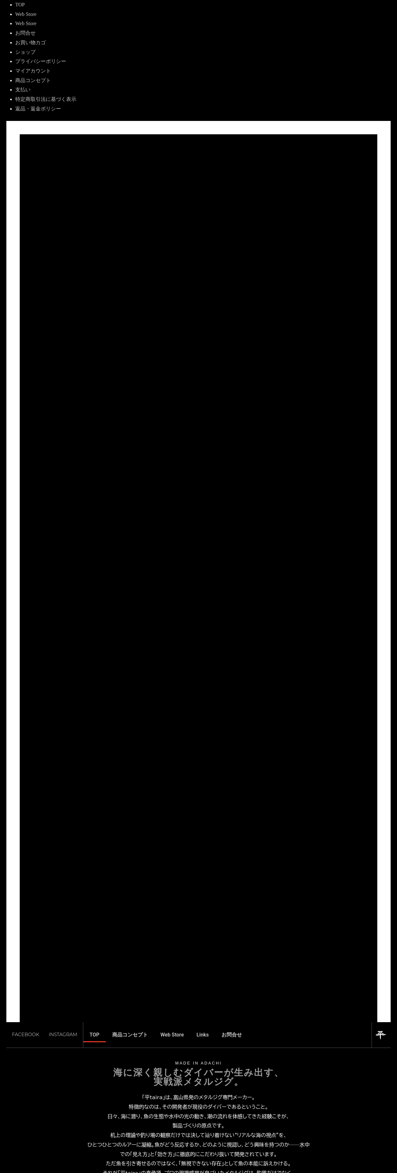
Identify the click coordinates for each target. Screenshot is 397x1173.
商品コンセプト (33, 80)
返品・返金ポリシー (38, 108)
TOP (20, 4)
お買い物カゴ (30, 42)
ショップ (25, 52)
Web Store (26, 14)
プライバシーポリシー (40, 61)
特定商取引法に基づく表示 (45, 99)
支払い (23, 89)
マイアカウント (33, 71)
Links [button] (202, 1046)
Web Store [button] (172, 1046)
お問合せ (25, 33)
